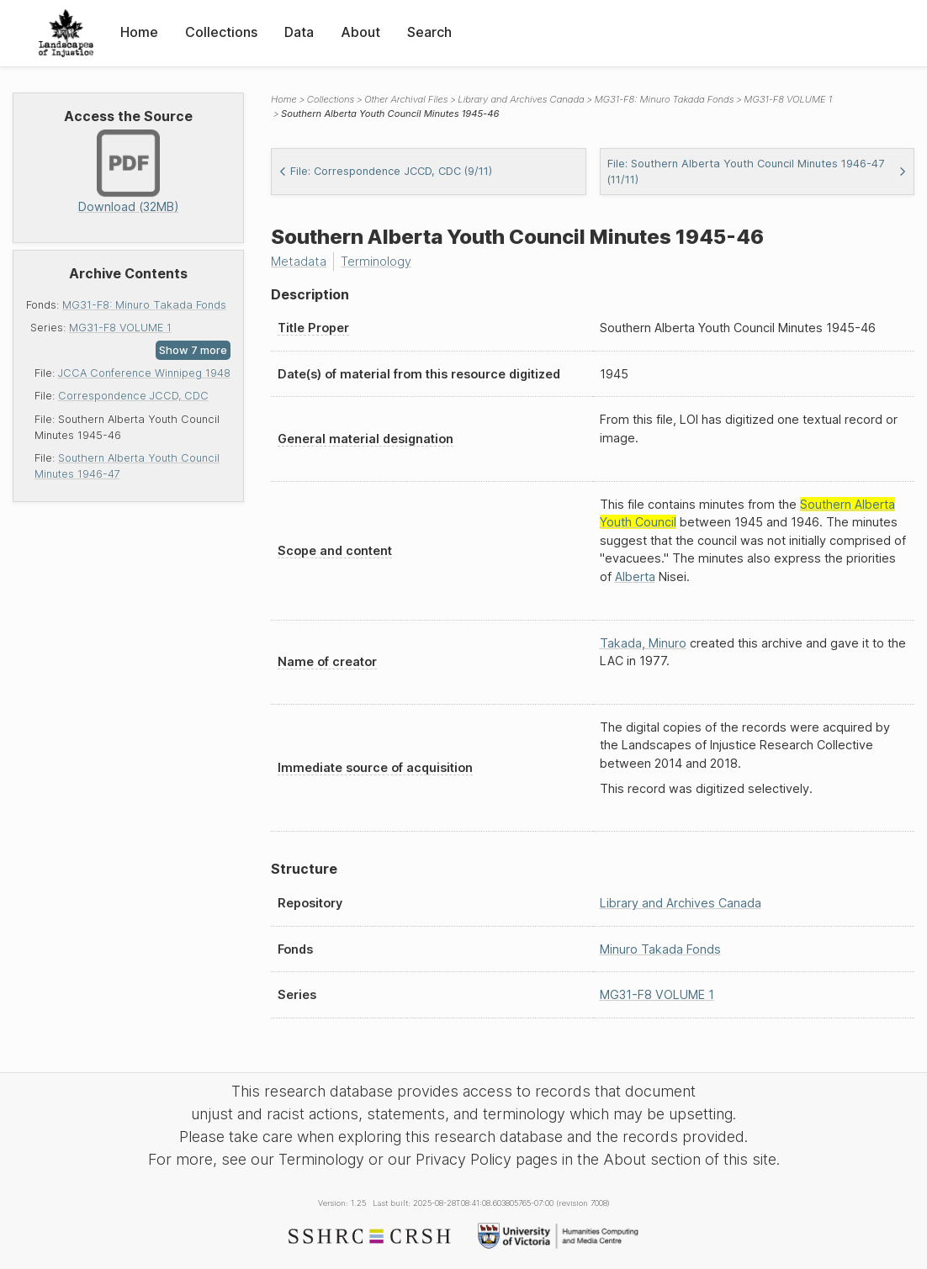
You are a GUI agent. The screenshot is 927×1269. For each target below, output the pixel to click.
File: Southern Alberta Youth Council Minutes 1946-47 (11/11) (757, 171)
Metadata (298, 261)
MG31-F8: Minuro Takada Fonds (144, 305)
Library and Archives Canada (521, 99)
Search (429, 32)
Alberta (635, 576)
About (360, 32)
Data (299, 32)
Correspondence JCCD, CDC (133, 395)
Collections (221, 32)
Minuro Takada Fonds (660, 949)
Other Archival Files (406, 99)
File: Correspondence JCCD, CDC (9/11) (385, 171)
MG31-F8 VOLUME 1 (120, 327)
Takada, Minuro (643, 643)
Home (139, 32)
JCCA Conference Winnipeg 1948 (144, 373)
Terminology (376, 261)
